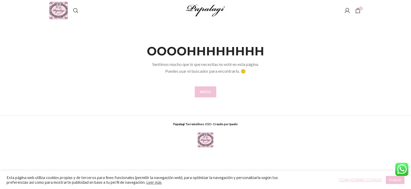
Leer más (154, 182)
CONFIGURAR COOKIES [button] (360, 180)
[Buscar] (76, 10)
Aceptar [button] (395, 180)
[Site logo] (58, 10)
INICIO (205, 92)
